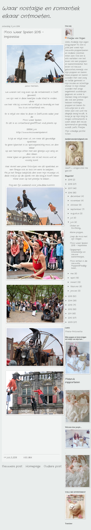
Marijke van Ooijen (76, 38)
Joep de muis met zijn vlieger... (78, 237)
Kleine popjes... (76, 232)
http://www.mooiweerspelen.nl (31, 132)
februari (74, 286)
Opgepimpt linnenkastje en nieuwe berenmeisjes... (77, 253)
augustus (75, 213)
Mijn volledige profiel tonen (75, 132)
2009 (70, 322)
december (75, 196)
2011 (70, 313)
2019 (70, 179)
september (76, 209)
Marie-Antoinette (73, 331)
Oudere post (52, 466)
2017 (70, 188)
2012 (70, 309)
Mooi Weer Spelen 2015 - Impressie (79, 244)
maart (73, 282)
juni (72, 222)
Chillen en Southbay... (75, 227)
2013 (70, 305)
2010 (70, 317)
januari (74, 290)
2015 (70, 296)
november (75, 200)
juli (72, 217)
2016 (70, 192)
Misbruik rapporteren (72, 381)
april (73, 277)
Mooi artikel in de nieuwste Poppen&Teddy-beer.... (78, 264)
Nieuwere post (12, 466)
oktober (74, 205)
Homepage (33, 466)
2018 (70, 184)
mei (72, 273)
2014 (70, 300)
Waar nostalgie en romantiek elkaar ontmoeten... (40, 12)
